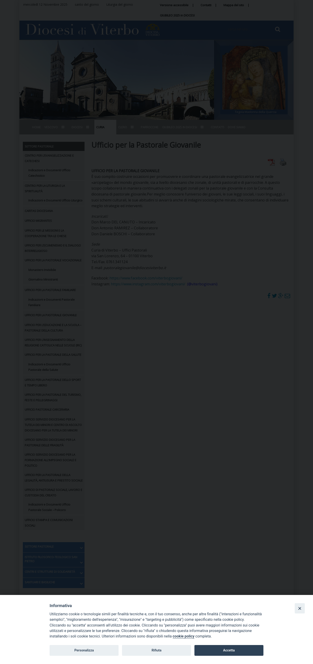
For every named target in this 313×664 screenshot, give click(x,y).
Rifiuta (156, 650)
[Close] (300, 608)
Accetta (229, 650)
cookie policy (183, 636)
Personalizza (84, 650)
